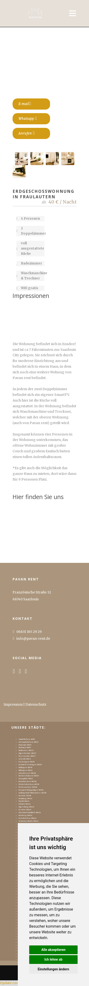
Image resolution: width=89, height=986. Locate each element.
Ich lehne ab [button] (53, 959)
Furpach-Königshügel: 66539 (31, 790)
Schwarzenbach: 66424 (28, 821)
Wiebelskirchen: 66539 (29, 784)
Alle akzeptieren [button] (53, 950)
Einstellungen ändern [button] (53, 969)
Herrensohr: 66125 (27, 756)
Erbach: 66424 (25, 804)
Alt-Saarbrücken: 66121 (28, 742)
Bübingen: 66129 (26, 770)
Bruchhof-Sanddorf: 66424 (30, 812)
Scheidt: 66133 (25, 759)
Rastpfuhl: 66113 (26, 779)
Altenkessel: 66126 (27, 773)
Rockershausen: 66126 (29, 776)
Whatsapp (28, 118)
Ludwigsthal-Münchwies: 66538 (32, 793)
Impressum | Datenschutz (25, 704)
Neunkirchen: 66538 (27, 781)
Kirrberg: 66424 (25, 815)
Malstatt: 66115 (25, 745)
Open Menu (72, 13)
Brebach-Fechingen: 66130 (30, 765)
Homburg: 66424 (25, 798)
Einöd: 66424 (24, 801)
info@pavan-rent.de (33, 638)
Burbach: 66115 (25, 747)
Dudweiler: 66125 (26, 750)
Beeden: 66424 (25, 810)
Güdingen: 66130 (25, 767)
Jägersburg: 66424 (26, 807)
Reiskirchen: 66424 (27, 818)
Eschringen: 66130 (27, 762)
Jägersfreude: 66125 (27, 753)
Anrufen (27, 133)
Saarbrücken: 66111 (27, 739)
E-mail (25, 103)
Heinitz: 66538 (25, 796)
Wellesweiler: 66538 (28, 787)
